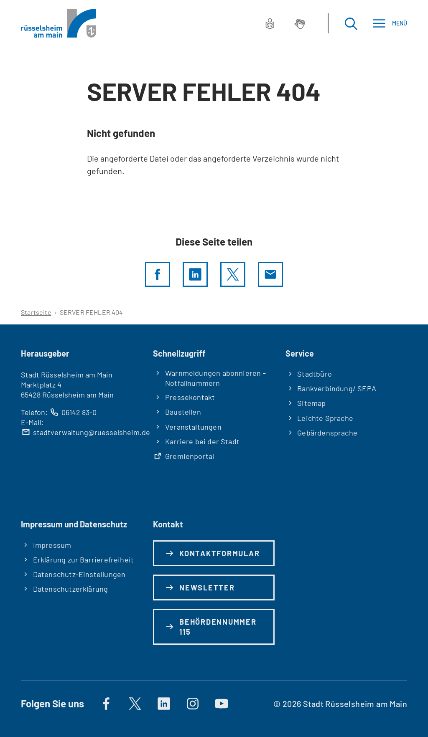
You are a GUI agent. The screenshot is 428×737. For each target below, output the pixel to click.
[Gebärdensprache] (300, 23)
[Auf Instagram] (193, 704)
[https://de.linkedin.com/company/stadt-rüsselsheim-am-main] (164, 704)
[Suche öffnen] (351, 23)
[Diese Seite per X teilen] (232, 274)
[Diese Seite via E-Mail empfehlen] (270, 274)
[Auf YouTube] (221, 704)
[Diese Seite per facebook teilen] (157, 274)
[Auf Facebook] (106, 704)
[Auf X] (135, 704)
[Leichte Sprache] (270, 23)
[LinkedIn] (195, 274)
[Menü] (389, 23)
